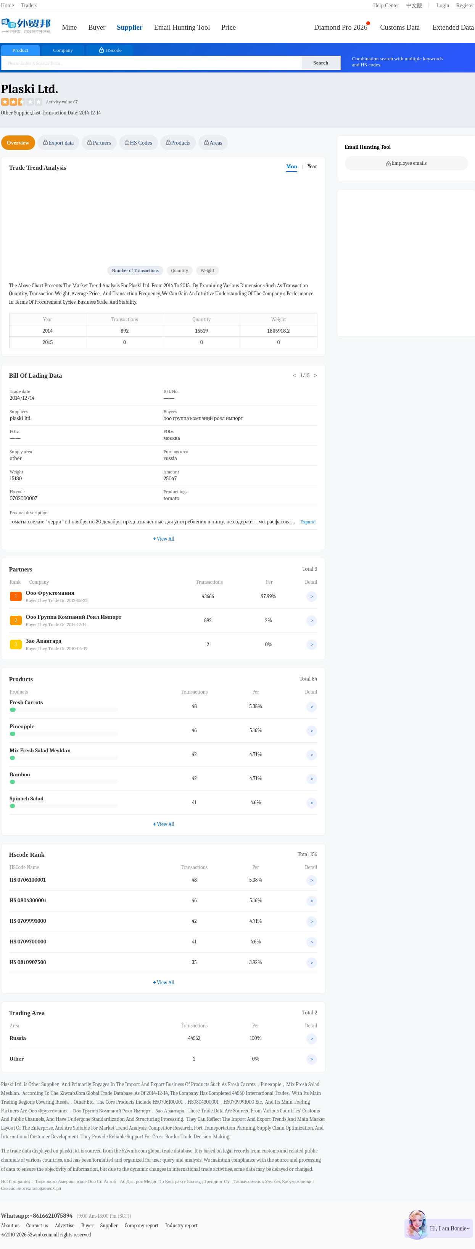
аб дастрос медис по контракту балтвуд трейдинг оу (175, 1181)
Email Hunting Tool (182, 27)
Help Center (386, 5)
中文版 (414, 5)
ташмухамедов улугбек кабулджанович (273, 1181)
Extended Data (453, 27)
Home (7, 5)
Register (465, 5)
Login (442, 5)
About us (10, 1225)
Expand (308, 522)
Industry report (181, 1225)
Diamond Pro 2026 (340, 27)
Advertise (64, 1225)
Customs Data (400, 27)
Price (228, 27)
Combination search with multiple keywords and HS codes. (397, 62)
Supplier (129, 27)
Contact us (37, 1225)
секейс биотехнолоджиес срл (31, 1188)
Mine (69, 27)
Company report (141, 1225)
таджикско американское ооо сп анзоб (75, 1181)
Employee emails (406, 163)
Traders (29, 5)
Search (320, 63)
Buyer (96, 27)
